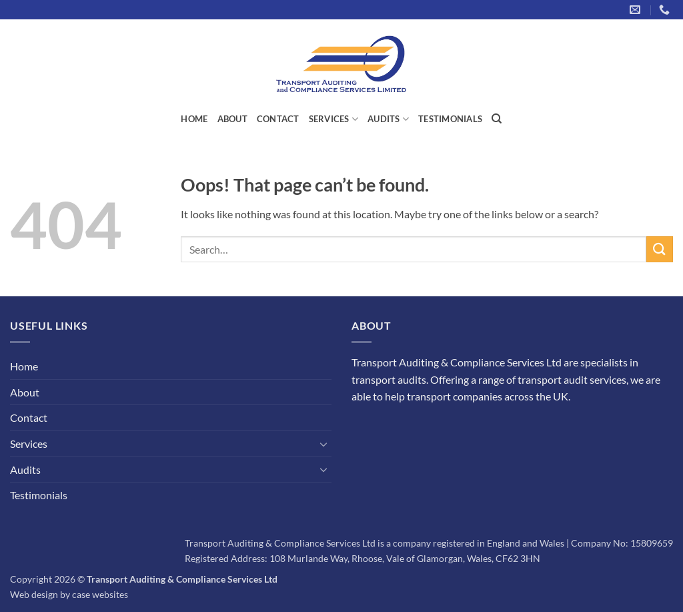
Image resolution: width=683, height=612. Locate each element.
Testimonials (450, 118)
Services (334, 119)
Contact (278, 118)
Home (194, 118)
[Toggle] (323, 444)
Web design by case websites (69, 594)
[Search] (497, 118)
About (232, 118)
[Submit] (659, 249)
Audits (388, 119)
